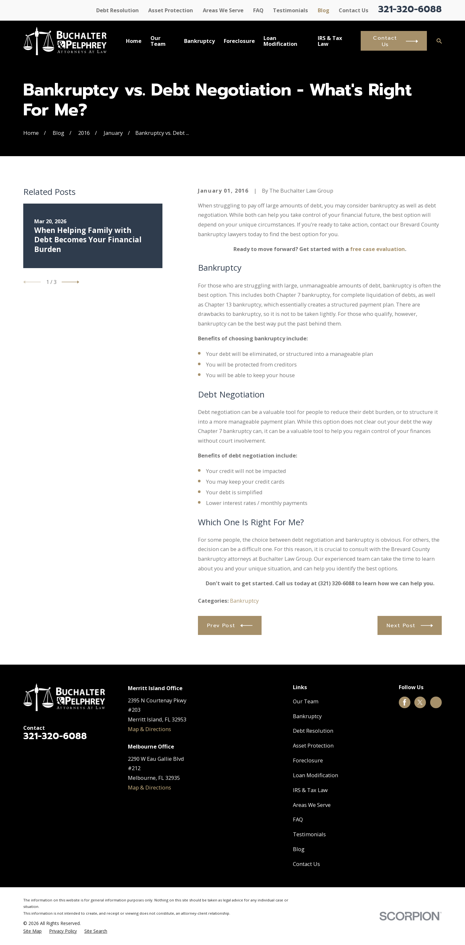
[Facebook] (404, 702)
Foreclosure (308, 760)
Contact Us (353, 10)
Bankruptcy (244, 600)
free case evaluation (377, 249)
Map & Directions (149, 729)
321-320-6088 (410, 9)
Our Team (305, 701)
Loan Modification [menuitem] (280, 40)
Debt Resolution (117, 10)
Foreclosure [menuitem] (239, 41)
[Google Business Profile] (436, 702)
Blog (323, 10)
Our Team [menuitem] (158, 40)
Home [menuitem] (133, 41)
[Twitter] (420, 702)
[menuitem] (32, 931)
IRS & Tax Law (310, 790)
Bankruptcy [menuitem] (199, 41)
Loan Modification (315, 775)
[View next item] (70, 282)
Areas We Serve (223, 10)
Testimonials (290, 10)
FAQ (258, 10)
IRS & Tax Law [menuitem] (330, 40)
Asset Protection (170, 10)
